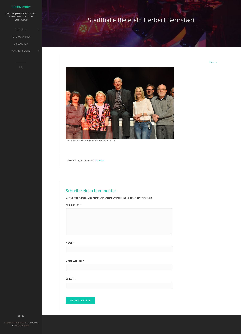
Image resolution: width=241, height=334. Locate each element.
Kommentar (73, 204)
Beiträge (27, 30)
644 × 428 (99, 160)
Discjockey (21, 44)
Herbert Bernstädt (16, 323)
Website (70, 279)
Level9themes (22, 326)
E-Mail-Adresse (75, 260)
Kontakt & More (25, 51)
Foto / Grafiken (20, 37)
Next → (213, 62)
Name (70, 242)
